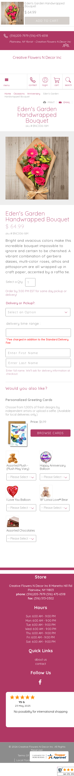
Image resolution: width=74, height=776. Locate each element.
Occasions (19, 93)
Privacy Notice (47, 755)
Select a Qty (14, 282)
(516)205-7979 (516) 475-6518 (29, 35)
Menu (6, 85)
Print (49, 102)
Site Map (52, 760)
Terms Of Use (26, 755)
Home (8, 93)
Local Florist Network (29, 760)
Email (64, 102)
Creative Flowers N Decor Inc (37, 57)
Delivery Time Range (22, 323)
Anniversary (33, 93)
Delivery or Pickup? (20, 303)
